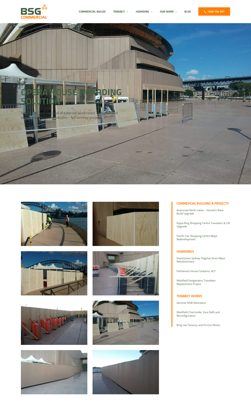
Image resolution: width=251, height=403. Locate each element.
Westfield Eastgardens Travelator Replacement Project (196, 282)
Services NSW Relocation (191, 302)
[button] (116, 11)
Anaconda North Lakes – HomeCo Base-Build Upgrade (200, 211)
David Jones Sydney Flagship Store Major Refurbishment (201, 259)
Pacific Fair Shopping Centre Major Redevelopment (197, 237)
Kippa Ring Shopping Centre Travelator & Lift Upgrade (203, 224)
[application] (122, 11)
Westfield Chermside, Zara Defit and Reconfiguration (198, 313)
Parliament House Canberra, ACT (196, 271)
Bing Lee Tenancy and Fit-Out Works (198, 325)
